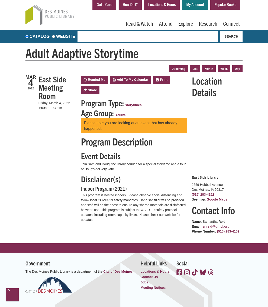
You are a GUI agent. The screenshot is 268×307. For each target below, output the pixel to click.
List (195, 69)
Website (65, 36)
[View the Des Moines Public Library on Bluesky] (203, 273)
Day (237, 69)
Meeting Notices (153, 287)
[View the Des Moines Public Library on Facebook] (179, 273)
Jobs (144, 282)
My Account (195, 4)
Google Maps (217, 199)
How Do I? (130, 4)
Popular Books (225, 4)
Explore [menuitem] (185, 23)
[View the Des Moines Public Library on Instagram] (187, 273)
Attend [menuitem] (166, 23)
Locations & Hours (162, 4)
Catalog (40, 36)
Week (224, 69)
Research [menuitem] (208, 23)
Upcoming (178, 69)
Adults (121, 115)
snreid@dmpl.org (215, 226)
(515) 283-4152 (203, 194)
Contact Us (149, 277)
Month (209, 69)
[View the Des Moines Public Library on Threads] (211, 273)
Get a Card (104, 4)
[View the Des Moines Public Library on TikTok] (195, 273)
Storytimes (133, 105)
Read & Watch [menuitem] (139, 23)
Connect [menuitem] (231, 23)
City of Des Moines (118, 271)
